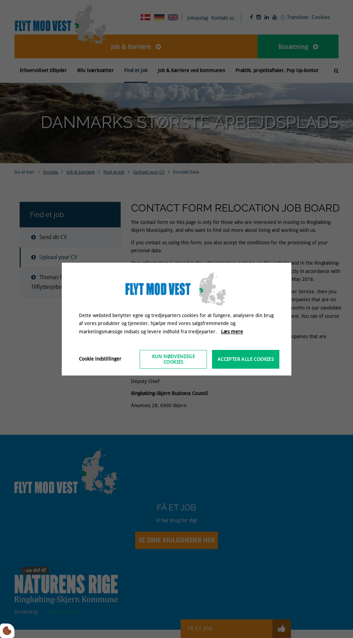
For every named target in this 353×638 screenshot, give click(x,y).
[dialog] (176, 319)
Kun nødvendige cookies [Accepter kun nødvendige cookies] (173, 359)
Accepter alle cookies (246, 359)
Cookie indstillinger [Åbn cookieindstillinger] (100, 359)
